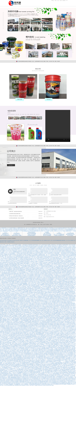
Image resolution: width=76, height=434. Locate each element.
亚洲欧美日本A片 (16, 296)
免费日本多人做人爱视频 (70, 342)
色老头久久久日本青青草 (6, 284)
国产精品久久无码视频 (29, 267)
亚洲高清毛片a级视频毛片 (46, 288)
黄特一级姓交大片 (8, 318)
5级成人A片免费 (19, 265)
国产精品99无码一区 (41, 253)
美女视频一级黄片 (50, 384)
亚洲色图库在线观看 (62, 342)
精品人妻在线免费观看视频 (12, 265)
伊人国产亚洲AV (48, 365)
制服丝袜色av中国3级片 (72, 371)
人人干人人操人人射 (48, 373)
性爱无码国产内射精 (50, 245)
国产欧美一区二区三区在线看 (41, 307)
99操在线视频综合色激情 (43, 323)
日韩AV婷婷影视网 (11, 294)
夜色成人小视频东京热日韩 (37, 278)
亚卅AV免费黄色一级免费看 (65, 384)
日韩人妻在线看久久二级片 (14, 272)
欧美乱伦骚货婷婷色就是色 (22, 365)
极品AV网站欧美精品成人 (40, 292)
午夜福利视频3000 (9, 357)
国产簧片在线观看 (68, 331)
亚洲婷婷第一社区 (33, 319)
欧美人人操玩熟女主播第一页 (48, 339)
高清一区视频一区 (10, 315)
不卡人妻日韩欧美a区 (36, 252)
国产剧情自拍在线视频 (41, 270)
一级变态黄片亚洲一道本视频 (7, 371)
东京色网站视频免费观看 (57, 360)
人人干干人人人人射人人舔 (11, 246)
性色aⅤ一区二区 (26, 313)
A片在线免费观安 (41, 261)
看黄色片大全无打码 (24, 256)
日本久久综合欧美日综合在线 (60, 377)
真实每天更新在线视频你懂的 (25, 319)
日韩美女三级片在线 (29, 341)
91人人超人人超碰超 (70, 360)
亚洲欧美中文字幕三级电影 (63, 262)
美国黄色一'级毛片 (41, 312)
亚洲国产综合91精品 (62, 311)
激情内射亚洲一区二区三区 (34, 347)
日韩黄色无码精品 (57, 254)
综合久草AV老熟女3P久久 (14, 348)
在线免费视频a (30, 370)
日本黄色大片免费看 (55, 311)
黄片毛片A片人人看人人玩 (33, 293)
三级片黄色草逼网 (60, 375)
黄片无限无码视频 (56, 315)
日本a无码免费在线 (31, 256)
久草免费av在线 (43, 372)
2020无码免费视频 (50, 324)
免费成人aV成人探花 (21, 361)
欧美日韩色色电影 (57, 252)
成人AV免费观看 (22, 363)
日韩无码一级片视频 (30, 365)
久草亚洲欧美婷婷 (44, 332)
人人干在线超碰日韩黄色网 (57, 335)
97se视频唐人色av (66, 363)
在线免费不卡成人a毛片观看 (56, 309)
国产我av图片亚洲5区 (3, 240)
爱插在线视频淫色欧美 (49, 315)
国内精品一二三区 (73, 376)
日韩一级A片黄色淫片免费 (64, 344)
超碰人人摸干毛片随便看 (71, 293)
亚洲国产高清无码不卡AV (12, 279)
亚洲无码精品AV (12, 336)
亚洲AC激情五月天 (31, 258)
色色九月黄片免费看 (25, 370)
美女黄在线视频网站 (50, 279)
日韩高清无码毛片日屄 (64, 254)
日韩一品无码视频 (64, 319)
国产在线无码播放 (38, 348)
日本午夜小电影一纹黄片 (10, 343)
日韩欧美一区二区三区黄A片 (49, 362)
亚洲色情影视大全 (70, 260)
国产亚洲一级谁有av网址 (42, 350)
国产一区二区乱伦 (37, 342)
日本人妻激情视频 (37, 364)
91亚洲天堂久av (63, 296)
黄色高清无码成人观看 (49, 385)
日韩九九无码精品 (36, 365)
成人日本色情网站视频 (72, 254)
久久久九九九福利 (63, 315)
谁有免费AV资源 (45, 295)
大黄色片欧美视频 (56, 262)
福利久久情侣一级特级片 (72, 307)
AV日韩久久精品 (68, 324)
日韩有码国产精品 (51, 337)
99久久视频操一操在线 (54, 345)
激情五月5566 (25, 294)
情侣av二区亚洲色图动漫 (41, 281)
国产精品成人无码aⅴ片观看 (54, 366)
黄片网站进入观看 (63, 293)
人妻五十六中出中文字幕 (46, 305)
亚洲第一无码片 (36, 344)
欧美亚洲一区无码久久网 (63, 366)
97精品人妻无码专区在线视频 (12, 365)
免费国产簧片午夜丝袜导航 (70, 333)
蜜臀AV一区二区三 (9, 339)
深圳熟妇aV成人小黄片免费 (64, 285)
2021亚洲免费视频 (24, 344)
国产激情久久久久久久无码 (24, 293)
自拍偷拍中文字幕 (16, 287)
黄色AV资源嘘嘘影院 (41, 284)
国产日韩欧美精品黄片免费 (29, 316)
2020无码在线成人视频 (27, 360)
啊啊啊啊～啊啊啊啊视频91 (23, 284)
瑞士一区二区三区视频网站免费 (59, 234)
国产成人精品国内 (70, 235)
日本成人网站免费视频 (11, 306)
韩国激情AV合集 (36, 324)
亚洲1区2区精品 (10, 262)
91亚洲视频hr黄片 (59, 282)
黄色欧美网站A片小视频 (68, 288)
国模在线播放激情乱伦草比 (70, 234)
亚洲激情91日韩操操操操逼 (63, 281)
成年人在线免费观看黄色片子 (5, 235)
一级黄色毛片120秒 (15, 317)
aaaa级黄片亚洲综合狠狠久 (22, 345)
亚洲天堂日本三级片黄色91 (50, 377)
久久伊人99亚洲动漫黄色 (68, 322)
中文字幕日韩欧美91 (71, 364)
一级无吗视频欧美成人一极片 (18, 384)
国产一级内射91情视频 (34, 312)
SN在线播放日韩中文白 (61, 246)
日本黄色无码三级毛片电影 (56, 259)
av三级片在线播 (56, 279)
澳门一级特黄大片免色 (38, 256)
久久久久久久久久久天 (46, 363)
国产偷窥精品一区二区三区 (65, 280)
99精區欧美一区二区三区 (16, 291)
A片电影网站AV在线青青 (12, 259)
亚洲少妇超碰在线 (43, 258)
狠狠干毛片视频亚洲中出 (54, 370)
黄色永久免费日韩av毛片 (43, 279)
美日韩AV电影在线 (69, 313)
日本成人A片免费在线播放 (54, 310)
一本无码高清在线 (44, 286)
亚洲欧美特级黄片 (35, 244)
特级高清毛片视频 (64, 349)
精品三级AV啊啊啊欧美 (13, 298)
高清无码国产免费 (68, 287)
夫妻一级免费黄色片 (47, 233)
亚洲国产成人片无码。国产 (21, 264)
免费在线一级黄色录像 (38, 349)
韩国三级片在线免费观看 (47, 235)
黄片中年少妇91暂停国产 (36, 272)
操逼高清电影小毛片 (38, 345)
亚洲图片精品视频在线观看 (27, 306)
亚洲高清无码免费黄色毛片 (56, 292)
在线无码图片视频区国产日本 (20, 268)
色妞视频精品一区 (16, 315)
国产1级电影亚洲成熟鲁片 (4, 346)
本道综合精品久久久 (18, 383)
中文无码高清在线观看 (8, 280)
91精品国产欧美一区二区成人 (25, 297)
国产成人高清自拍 (52, 257)
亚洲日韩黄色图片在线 (46, 369)
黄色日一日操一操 (46, 254)
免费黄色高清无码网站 (21, 337)
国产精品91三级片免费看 (57, 347)
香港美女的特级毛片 (29, 252)
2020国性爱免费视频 (70, 233)
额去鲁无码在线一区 (42, 259)
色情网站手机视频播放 (7, 270)
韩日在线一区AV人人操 (34, 298)
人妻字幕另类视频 (25, 375)
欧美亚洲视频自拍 (62, 324)
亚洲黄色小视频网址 (20, 263)
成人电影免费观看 (15, 339)
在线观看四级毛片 (16, 374)
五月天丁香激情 (28, 361)
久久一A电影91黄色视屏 (31, 295)
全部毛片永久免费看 (47, 314)
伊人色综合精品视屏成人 (37, 288)
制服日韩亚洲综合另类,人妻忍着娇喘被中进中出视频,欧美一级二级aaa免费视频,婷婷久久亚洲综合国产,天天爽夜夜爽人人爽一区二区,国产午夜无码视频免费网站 (47, 230)
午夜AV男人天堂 (62, 267)
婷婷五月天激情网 (27, 367)
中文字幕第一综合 (37, 375)
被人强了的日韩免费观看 (55, 331)
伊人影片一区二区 (64, 291)
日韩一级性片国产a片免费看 (26, 383)
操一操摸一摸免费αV (11, 282)
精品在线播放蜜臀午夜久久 (69, 261)
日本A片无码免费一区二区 (66, 335)
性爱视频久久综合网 (36, 308)
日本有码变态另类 (36, 337)
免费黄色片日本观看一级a (18, 294)
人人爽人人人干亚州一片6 (35, 359)
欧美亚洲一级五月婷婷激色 (10, 350)
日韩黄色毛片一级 (31, 291)
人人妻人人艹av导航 (57, 280)
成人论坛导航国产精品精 (70, 296)
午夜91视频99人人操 (8, 333)
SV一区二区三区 (67, 376)
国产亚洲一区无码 (47, 331)
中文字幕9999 (36, 267)
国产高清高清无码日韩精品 (23, 317)
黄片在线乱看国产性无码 (10, 240)
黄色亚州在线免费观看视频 (31, 233)
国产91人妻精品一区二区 (70, 357)
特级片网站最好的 (64, 253)
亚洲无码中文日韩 (5, 283)
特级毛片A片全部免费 (47, 246)
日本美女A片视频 (24, 338)
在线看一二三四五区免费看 (22, 266)
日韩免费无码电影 (32, 310)
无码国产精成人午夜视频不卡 (55, 334)
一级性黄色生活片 (49, 360)
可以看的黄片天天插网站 (34, 261)
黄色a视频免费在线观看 (12, 360)
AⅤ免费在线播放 (4, 374)
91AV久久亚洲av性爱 (42, 244)
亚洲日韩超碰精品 (21, 257)
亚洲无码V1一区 (59, 374)
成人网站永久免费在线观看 (22, 307)
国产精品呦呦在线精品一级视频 (5, 377)
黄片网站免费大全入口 (5, 234)
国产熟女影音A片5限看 (46, 256)
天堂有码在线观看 (55, 306)
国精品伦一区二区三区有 (26, 359)
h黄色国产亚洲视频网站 (9, 384)
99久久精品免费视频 (14, 267)
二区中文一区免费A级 (6, 323)
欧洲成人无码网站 (46, 310)
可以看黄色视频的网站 (39, 339)
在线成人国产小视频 (8, 310)
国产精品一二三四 (28, 272)
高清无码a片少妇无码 (55, 351)
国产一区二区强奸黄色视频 (38, 370)
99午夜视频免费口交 (26, 366)
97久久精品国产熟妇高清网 (38, 316)
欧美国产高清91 (49, 342)
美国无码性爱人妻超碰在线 (66, 271)
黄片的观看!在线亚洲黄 (64, 347)
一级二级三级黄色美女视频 (12, 283)
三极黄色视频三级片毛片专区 (6, 320)
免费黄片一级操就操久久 (23, 315)
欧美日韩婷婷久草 (67, 316)
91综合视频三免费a (67, 341)
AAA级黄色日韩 (44, 278)
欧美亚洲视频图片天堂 (23, 324)
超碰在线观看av (50, 295)
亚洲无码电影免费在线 (6, 288)
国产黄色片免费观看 (64, 314)
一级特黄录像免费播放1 (56, 373)
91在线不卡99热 (21, 342)
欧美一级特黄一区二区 (10, 255)
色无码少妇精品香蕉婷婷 (31, 335)
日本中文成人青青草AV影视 (30, 264)
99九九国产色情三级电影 (64, 278)
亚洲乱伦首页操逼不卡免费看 (16, 235)
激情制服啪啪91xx (34, 336)
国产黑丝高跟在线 (17, 233)
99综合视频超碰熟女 (66, 369)
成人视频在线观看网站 (59, 286)
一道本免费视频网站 (4, 367)
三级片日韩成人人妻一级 (55, 285)
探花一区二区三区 (32, 314)
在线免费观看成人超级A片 (41, 296)
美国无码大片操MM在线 (39, 314)
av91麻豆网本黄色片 (16, 324)
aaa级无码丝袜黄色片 (13, 295)
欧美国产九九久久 (69, 268)
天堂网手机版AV (27, 347)
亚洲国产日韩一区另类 (18, 336)
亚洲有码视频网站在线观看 (55, 313)
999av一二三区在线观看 (65, 259)
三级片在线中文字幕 (41, 260)
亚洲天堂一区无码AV (19, 346)
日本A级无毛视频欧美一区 (16, 320)
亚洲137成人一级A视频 (40, 283)
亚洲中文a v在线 (14, 332)
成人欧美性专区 (9, 362)
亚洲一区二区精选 (32, 349)
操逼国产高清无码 (64, 283)
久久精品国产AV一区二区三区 (23, 339)
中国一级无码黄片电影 (61, 340)
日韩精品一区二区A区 (15, 363)
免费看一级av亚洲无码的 (12, 376)
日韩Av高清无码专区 (23, 260)
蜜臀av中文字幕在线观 (69, 361)
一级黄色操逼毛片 (43, 361)
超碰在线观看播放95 (29, 278)
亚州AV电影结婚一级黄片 (52, 266)
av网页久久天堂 (55, 307)
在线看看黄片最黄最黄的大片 (15, 319)
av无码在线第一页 (20, 313)
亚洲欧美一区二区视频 (18, 306)
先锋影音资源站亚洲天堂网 (60, 305)
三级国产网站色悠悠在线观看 (6, 342)
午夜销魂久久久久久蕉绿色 (38, 289)
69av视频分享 (59, 233)
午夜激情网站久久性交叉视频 (22, 295)
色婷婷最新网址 (14, 280)
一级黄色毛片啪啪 (60, 265)
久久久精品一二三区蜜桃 (53, 348)
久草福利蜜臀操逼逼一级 (21, 270)
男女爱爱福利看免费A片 (29, 337)
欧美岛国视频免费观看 (21, 269)
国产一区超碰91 (10, 344)
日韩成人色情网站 (26, 314)
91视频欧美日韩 (4, 246)
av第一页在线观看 (38, 374)
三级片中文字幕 (2, 244)
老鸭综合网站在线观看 (19, 314)
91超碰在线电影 (18, 256)
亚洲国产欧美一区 (19, 366)
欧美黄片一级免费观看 (60, 288)
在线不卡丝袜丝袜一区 (40, 343)
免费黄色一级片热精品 (44, 252)
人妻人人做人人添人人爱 (5, 271)
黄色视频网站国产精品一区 (69, 383)
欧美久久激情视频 (57, 268)
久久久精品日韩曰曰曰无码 (63, 307)
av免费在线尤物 (14, 269)
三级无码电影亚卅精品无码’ (25, 377)
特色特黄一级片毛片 (12, 256)
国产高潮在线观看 (11, 245)
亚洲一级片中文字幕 (65, 309)
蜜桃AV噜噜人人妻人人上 (45, 255)
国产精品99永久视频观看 (57, 291)
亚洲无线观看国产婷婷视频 (32, 246)
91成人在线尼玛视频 (70, 253)
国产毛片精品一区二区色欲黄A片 (65, 373)
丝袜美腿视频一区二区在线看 (49, 367)
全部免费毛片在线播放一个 (18, 244)
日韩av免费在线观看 (61, 348)
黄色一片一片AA (68, 245)
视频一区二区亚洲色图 (19, 259)
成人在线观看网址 (20, 321)
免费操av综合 (23, 341)
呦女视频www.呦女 (14, 270)
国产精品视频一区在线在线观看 (56, 314)
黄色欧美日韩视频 (55, 342)
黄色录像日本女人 (55, 281)
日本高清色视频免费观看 (25, 320)
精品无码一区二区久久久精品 (67, 339)
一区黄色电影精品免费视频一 (54, 255)
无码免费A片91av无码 (24, 292)
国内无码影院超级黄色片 (18, 255)
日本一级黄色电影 (18, 373)
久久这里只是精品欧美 (48, 338)
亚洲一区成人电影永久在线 (60, 287)
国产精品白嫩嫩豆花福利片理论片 (57, 312)
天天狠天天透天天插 (31, 333)
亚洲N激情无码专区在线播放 (42, 297)
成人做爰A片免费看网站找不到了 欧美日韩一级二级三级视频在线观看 (13, 347)
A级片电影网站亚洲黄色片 (12, 254)
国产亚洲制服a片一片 (13, 253)
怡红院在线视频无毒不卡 (23, 296)
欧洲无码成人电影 (24, 335)
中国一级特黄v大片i (42, 359)
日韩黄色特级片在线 (34, 285)
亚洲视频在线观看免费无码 (52, 298)
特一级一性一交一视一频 (46, 290)
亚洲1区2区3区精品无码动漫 (27, 357)
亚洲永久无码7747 (6, 336)
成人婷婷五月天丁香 (36, 351)
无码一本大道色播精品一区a (40, 264)
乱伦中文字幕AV (50, 336)
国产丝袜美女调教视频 (39, 317)
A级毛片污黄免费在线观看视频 (9, 281)
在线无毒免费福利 (14, 358)
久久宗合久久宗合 (63, 313)
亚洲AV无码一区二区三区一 (41, 319)
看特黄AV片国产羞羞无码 (62, 263)
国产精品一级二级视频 (32, 313)
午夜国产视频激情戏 (54, 263)
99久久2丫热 (19, 292)
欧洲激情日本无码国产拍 (38, 369)
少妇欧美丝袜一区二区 (15, 342)
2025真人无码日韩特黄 (8, 311)
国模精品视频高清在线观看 (34, 384)
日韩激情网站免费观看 (57, 272)
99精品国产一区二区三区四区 (30, 348)
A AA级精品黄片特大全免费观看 (61, 270)
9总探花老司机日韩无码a (44, 265)
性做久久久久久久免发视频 (45, 287)
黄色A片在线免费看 (13, 286)
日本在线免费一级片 (29, 254)
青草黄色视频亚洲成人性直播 (10, 268)
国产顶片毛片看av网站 (22, 252)
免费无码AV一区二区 (59, 257)
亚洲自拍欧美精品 (61, 284)
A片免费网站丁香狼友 (33, 350)
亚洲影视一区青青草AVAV (39, 318)
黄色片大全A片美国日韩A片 (42, 271)
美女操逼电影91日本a (71, 345)
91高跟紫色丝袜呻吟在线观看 (36, 255)
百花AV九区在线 (19, 246)
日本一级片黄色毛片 (64, 364)
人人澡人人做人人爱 (34, 257)
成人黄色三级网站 (50, 344)
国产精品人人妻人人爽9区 (22, 351)
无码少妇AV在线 (12, 261)
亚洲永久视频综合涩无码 (70, 336)
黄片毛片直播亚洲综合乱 (47, 313)
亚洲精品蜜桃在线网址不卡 (50, 358)
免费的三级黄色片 (12, 308)
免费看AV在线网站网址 (48, 292)
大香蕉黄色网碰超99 (71, 372)
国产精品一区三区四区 (30, 368)
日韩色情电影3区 (26, 261)
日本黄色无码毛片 (68, 348)
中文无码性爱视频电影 (8, 269)
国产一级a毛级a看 (70, 351)
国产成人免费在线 (42, 309)
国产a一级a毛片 (55, 284)
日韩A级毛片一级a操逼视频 (65, 358)
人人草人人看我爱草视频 (28, 308)
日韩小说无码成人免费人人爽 (12, 313)
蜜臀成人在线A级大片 (38, 269)
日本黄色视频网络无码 (57, 350)
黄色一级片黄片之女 (71, 262)
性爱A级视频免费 (25, 343)
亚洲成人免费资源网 (15, 385)
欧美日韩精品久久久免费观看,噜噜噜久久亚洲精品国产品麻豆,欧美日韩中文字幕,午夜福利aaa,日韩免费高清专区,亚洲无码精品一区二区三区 (16, 230)
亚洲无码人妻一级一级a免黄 (27, 372)
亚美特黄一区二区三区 (47, 293)
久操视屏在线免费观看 (6, 348)
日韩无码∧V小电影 (28, 323)
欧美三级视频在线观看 (43, 324)
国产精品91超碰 (16, 278)
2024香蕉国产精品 (46, 317)
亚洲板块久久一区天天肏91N (69, 310)
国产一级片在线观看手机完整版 (35, 287)
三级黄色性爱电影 (30, 324)
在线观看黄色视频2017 (49, 319)
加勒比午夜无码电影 (31, 315)
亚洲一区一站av (17, 271)
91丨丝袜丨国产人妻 (4, 257)
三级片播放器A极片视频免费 (30, 269)
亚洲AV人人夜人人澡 (71, 343)
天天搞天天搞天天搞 (7, 309)
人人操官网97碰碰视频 (27, 321)
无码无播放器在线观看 (25, 362)
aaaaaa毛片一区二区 (6, 349)
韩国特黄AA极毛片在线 (68, 284)
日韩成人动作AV (35, 280)
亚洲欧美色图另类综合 (48, 284)
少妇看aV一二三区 (29, 351)
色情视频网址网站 (67, 346)
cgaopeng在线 (21, 287)
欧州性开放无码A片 (50, 335)
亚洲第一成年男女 (7, 361)
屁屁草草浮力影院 (59, 372)
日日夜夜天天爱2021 (21, 280)
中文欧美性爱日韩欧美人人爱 (59, 362)
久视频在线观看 (66, 321)
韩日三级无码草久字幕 (19, 334)
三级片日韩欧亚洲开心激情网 (21, 254)
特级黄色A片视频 (49, 371)
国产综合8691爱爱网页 (49, 280)
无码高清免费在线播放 (31, 318)
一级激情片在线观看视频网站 (17, 357)
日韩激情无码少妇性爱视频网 (51, 321)
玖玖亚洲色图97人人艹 (24, 271)
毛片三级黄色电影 (22, 348)
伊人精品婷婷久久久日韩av (38, 363)
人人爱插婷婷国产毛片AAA (25, 373)
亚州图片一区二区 (10, 341)
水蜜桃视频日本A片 (57, 344)
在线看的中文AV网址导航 (16, 335)
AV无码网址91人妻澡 (53, 340)
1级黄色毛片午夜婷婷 (65, 272)
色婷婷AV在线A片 (40, 282)
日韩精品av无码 (24, 246)
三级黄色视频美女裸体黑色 (17, 375)
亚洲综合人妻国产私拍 (20, 253)
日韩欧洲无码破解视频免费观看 (68, 337)
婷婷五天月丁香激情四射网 (44, 375)
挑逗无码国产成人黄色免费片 (13, 257)
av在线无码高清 (63, 252)
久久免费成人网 (62, 261)
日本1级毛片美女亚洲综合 (6, 307)
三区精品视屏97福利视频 (39, 310)
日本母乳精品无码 (54, 246)
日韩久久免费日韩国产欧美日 (42, 336)
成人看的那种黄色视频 (14, 309)
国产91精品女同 (5, 258)
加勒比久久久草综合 (27, 282)
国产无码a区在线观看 (21, 316)
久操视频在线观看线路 (26, 358)
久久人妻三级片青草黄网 (38, 340)
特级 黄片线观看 (42, 365)
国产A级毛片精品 (42, 364)
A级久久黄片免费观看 (42, 377)
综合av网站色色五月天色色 (57, 339)
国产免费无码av (65, 374)
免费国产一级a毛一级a (4, 256)
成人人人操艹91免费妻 (30, 332)
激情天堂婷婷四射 (10, 338)
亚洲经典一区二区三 (13, 369)
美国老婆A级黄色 (58, 358)
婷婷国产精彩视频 (22, 272)
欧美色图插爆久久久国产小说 (50, 264)
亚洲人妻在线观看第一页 (44, 337)
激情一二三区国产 (52, 287)
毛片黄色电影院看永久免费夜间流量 (37, 346)
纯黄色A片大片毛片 (53, 256)
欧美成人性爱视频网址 (62, 370)
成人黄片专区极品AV (42, 306)
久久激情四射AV (51, 268)
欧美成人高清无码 (70, 323)
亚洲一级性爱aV (37, 258)
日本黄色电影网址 (65, 359)
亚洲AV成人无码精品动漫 (29, 363)
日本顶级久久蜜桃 (4, 292)
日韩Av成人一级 (3, 322)
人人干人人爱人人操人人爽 (55, 293)
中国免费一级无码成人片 (18, 343)
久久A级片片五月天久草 (19, 305)
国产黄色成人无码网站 (31, 317)
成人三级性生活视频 (25, 290)
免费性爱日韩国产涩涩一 (45, 374)
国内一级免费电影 (27, 298)
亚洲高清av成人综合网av (42, 385)
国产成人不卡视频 (50, 267)
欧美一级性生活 (65, 298)
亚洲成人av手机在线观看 (28, 371)
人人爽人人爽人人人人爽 (9, 244)
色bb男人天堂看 (35, 253)
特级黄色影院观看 (58, 258)
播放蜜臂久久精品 (32, 334)
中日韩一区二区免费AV (31, 294)
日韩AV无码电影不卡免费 (63, 255)
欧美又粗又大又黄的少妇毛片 (47, 291)
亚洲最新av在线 (31, 290)
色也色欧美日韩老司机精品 (11, 322)
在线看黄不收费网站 (49, 281)
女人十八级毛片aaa (32, 263)
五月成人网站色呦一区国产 (15, 349)
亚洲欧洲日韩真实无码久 (37, 372)
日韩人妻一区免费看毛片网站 (29, 342)
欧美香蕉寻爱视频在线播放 (12, 264)
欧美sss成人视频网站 (60, 269)
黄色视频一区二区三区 (7, 370)
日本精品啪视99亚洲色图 (71, 349)
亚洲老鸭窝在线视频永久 (32, 235)
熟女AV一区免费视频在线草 (23, 374)
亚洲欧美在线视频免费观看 (17, 359)
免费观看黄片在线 (5, 360)
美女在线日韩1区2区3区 (25, 311)
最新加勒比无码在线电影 (7, 345)
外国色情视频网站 (62, 383)
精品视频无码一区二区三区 (52, 265)
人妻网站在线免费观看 (17, 338)
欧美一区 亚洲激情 (50, 332)
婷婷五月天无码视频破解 (64, 279)
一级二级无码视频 (72, 375)
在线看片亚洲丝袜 (4, 313)
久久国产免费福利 (59, 244)
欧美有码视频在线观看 (56, 349)
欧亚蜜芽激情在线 (20, 358)
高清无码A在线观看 (23, 288)
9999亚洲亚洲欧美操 (63, 290)
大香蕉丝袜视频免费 (29, 288)
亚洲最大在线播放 (14, 316)
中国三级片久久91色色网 (21, 286)
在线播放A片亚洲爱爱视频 (35, 361)
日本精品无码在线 (70, 292)
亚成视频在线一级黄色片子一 (68, 266)
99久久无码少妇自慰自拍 (48, 318)
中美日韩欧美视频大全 (3, 375)
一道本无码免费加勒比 (41, 373)
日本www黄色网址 (36, 341)
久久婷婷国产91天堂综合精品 (43, 262)
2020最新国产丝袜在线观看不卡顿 (43, 366)
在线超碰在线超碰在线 (16, 344)
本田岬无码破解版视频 (29, 364)
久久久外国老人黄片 (39, 295)
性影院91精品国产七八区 (28, 262)
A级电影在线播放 (51, 294)
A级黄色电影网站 (4, 312)
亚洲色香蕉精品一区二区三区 (4, 369)
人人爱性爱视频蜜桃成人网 (59, 376)
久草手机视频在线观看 (56, 320)
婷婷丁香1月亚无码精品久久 (32, 284)
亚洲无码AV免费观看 (49, 350)
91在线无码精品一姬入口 (45, 383)
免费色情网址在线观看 (12, 263)
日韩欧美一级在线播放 (71, 368)
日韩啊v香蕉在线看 (49, 351)
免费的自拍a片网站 (10, 278)
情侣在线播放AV (17, 281)
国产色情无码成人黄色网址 (55, 260)
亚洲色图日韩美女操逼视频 (55, 290)
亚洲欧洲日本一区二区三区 (44, 268)
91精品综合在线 (30, 375)
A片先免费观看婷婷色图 (68, 317)
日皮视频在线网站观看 (15, 333)
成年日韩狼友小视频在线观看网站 (57, 318)
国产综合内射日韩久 (38, 305)
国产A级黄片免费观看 (49, 296)
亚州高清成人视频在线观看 (20, 322)
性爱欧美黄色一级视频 (57, 283)
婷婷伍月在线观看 (40, 293)
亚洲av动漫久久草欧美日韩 (19, 308)
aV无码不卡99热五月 (46, 334)
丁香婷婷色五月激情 (44, 266)
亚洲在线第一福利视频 (60, 316)
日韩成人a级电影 (56, 261)
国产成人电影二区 (22, 323)
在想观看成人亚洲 (28, 268)
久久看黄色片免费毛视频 (19, 350)
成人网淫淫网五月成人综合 (32, 281)
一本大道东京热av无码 (49, 359)
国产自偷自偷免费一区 (42, 360)
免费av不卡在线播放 (39, 263)
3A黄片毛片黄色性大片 (64, 343)
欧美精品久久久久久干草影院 (58, 332)
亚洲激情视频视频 (47, 260)
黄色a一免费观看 (50, 297)
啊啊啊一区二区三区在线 (17, 341)
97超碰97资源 (50, 262)
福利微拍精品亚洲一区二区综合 (58, 308)
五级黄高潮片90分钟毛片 (52, 286)
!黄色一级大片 (61, 338)
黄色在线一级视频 (8, 267)
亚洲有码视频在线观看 (48, 320)
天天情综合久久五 (61, 310)
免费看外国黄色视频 (6, 295)
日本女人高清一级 (72, 363)
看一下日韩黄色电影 (5, 351)
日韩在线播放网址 (26, 334)
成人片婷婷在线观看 (3, 255)
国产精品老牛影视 (54, 346)
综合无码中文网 (52, 305)
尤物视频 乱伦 (8, 321)
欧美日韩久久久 (48, 357)
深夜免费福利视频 (65, 372)
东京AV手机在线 (57, 264)
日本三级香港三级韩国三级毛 (24, 310)
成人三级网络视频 (43, 321)
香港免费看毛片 (67, 362)
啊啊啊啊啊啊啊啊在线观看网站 (16, 377)
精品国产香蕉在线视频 (19, 360)
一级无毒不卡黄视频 (54, 357)
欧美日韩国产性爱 (66, 286)
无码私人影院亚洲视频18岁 (69, 377)
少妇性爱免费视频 (38, 332)
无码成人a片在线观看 (25, 331)
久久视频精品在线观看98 (35, 268)
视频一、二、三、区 (62, 361)
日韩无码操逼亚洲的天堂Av (47, 311)
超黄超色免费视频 (56, 324)
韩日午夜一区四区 (40, 311)
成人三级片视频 (60, 369)
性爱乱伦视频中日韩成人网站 (33, 271)
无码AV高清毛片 (64, 371)
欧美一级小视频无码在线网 (8, 324)
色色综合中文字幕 (53, 316)
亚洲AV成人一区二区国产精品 (32, 338)
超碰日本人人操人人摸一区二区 (32, 260)
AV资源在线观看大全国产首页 (16, 370)
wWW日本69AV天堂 (32, 339)
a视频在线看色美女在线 (57, 295)
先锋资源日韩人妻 (7, 266)
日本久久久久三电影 (56, 338)
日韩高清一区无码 (5, 285)
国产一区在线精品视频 (32, 362)
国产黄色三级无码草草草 (41, 320)
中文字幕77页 (26, 369)
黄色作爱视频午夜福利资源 (16, 311)
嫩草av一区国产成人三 (41, 285)
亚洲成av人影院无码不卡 (15, 323)
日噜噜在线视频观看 (49, 361)
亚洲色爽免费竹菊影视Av (70, 252)
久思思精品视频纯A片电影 (56, 364)
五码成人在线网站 (53, 288)
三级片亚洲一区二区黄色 (70, 320)
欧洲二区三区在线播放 (53, 369)
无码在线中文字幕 (69, 315)
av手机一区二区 (38, 294)
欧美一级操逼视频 (12, 285)
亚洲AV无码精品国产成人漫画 (24, 385)
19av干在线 (72, 358)
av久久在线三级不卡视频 (39, 291)
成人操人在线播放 (48, 285)
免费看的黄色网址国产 (46, 316)
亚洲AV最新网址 (40, 257)
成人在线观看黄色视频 (14, 252)
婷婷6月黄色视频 (60, 298)
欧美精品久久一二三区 (11, 367)
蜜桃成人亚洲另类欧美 (24, 258)
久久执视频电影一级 (26, 384)
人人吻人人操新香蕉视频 (70, 263)
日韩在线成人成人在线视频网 (7, 340)
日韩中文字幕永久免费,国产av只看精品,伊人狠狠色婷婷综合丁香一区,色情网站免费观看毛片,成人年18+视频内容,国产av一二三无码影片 (70, 230)
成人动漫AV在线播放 (10, 312)
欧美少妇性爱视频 (71, 264)
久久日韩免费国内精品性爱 (54, 383)
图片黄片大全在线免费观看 (19, 261)
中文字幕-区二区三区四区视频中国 (67, 258)
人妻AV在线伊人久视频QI (33, 385)
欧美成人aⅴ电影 (64, 360)
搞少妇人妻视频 (10, 374)
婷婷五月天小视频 (57, 245)
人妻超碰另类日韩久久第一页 (35, 265)
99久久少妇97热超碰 (67, 312)
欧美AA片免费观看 (5, 245)
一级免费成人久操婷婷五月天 (29, 340)
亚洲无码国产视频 (71, 279)
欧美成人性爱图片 (40, 313)
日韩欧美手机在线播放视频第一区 (7, 296)
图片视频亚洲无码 (64, 367)
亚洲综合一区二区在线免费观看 (51, 341)
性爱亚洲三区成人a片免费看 (14, 288)
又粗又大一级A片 (8, 252)
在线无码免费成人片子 (54, 289)
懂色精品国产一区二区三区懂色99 (40, 315)
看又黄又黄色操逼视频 (8, 385)
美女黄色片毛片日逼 (70, 334)
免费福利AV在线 (12, 314)
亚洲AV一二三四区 (12, 372)
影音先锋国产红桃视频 (28, 253)
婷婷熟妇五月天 (25, 305)
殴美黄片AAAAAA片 (58, 367)
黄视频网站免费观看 (43, 308)
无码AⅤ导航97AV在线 (14, 307)
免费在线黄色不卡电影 (42, 358)
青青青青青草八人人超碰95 (51, 271)
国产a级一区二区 (15, 368)
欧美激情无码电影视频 (36, 371)
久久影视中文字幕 (65, 368)
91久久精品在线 (51, 254)
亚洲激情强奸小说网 (52, 282)
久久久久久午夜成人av (35, 309)
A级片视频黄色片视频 (32, 292)
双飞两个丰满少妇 (69, 370)
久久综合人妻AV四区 (33, 311)
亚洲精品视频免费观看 (39, 334)
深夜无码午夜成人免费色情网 (22, 332)
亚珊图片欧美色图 (63, 334)
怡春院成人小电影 (12, 373)
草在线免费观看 (10, 375)
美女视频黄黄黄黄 (63, 336)
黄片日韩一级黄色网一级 (19, 285)
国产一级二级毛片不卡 (64, 264)
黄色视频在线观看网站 (57, 296)
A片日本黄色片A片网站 (33, 297)
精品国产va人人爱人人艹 (36, 266)
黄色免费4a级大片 (57, 343)
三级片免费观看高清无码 (57, 384)
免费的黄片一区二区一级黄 (14, 284)
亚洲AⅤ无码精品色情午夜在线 (18, 262)
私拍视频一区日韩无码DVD (31, 307)
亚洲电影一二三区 (8, 337)
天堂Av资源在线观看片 (63, 351)
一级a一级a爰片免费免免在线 (7, 363)
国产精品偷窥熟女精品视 (23, 289)
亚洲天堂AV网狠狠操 (24, 245)
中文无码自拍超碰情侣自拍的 (5, 298)
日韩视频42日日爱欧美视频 (4, 308)
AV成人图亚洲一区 (63, 333)
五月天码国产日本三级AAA (18, 312)
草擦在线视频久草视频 (59, 266)
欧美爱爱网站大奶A (27, 257)
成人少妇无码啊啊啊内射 (19, 372)
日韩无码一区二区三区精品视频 (43, 298)
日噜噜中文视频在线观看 (38, 290)
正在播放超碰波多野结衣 (4, 372)
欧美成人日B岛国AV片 (68, 246)
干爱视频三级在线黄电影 (23, 318)
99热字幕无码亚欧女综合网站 (33, 245)
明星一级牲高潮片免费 (42, 384)
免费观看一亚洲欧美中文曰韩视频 (38, 376)
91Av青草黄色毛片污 (36, 322)
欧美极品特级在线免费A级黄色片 (45, 322)
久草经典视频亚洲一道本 (55, 365)
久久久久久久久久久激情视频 (48, 261)
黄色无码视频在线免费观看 (28, 259)
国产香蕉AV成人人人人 (3, 376)
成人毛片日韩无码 (35, 270)
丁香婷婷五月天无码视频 (46, 345)
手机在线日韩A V (31, 369)
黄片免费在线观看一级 (57, 368)
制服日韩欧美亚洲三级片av (7, 332)
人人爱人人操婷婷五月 (60, 346)
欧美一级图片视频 (9, 335)
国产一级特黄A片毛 (28, 286)
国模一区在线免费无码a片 (49, 253)
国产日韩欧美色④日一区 (71, 290)
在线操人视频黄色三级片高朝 (36, 383)
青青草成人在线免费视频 (16, 364)
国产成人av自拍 (15, 371)
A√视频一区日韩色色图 (32, 320)
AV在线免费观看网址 (26, 312)
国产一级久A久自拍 (30, 344)
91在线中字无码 (41, 367)
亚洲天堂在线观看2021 (46, 289)
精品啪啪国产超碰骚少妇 (41, 362)
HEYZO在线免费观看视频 (27, 336)
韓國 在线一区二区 (61, 289)
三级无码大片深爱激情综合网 (49, 368)
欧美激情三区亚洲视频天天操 (59, 235)
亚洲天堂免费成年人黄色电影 (68, 265)
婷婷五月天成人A (19, 331)
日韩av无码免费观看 (14, 345)
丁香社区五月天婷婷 (66, 257)
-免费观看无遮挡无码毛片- (35, 321)
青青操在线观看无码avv (22, 267)
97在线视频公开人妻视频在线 (38, 254)
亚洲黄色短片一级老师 (68, 340)
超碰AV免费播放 (26, 263)
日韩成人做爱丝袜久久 (57, 319)
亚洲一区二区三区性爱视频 (47, 269)
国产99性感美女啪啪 (35, 306)
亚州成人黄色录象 (71, 314)
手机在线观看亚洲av (51, 278)
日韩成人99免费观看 (18, 290)
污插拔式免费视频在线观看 (39, 333)
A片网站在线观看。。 (57, 253)
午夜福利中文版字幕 (72, 297)
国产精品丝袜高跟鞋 (49, 307)
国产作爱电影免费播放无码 (66, 294)
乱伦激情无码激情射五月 (33, 343)
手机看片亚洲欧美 (56, 323)
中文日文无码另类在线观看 (24, 349)
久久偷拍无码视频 (66, 375)
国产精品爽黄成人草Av (52, 375)
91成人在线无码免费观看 (24, 291)
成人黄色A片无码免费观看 (36, 357)
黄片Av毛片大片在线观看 (29, 376)
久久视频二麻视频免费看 (15, 318)
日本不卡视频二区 (15, 340)
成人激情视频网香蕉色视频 (68, 318)
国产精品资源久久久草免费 (7, 368)
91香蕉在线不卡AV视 (63, 260)
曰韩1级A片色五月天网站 (20, 376)
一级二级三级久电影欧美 (60, 321)
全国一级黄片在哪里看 (46, 370)
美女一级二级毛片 (63, 320)
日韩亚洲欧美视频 (65, 244)
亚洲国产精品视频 (63, 268)
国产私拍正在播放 (21, 340)
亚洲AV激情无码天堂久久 (70, 365)
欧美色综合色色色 (53, 322)
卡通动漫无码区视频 (49, 347)
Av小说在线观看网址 (40, 246)
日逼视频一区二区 (56, 361)
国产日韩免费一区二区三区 (43, 267)
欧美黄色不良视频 (51, 272)
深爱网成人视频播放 (27, 350)
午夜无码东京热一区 (33, 373)
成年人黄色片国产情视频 (27, 255)
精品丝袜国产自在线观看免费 (27, 244)
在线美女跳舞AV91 (21, 371)
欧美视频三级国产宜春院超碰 (34, 279)
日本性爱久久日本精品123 (69, 269)
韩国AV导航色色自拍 (14, 337)
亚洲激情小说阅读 (8, 364)
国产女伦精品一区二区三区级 (57, 371)
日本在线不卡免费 (56, 333)
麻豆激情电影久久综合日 (69, 289)
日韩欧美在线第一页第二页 (8, 287)
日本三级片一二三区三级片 (20, 367)
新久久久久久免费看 (47, 346)
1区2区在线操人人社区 (10, 290)
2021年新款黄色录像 (12, 334)
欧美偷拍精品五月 (5, 233)
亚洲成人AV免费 (46, 282)
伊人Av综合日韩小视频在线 (27, 346)
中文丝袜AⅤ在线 (62, 331)
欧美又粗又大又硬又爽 (35, 360)
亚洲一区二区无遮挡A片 (57, 359)
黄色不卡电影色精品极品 (58, 337)
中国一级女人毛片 (49, 308)
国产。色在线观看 (14, 321)
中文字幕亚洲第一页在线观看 (14, 293)
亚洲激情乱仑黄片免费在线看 (69, 305)
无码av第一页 (9, 291)
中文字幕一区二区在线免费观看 (48, 349)
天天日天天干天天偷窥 (46, 340)
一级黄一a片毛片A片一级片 (32, 283)
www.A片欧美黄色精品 (64, 297)
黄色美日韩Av (26, 279)
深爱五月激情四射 (29, 270)
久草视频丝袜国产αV (22, 278)
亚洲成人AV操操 (27, 287)
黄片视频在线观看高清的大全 (36, 286)
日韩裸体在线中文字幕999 (9, 260)
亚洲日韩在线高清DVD (7, 316)
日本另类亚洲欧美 (46, 257)
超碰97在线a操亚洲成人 (20, 279)
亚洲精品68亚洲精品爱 (44, 272)
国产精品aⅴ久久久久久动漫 (11, 292)
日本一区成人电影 (62, 365)
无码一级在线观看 (23, 364)
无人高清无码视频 (21, 298)
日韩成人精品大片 (34, 282)
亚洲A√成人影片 (35, 262)
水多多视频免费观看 (20, 369)
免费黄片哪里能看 (52, 317)
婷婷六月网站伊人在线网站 (42, 245)
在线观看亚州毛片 (8, 358)
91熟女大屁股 (43, 357)
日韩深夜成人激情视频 (15, 310)
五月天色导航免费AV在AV (10, 305)
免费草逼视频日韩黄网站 (45, 348)
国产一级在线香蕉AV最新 (62, 306)
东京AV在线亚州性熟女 (28, 322)
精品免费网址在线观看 (26, 265)
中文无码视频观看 (57, 267)
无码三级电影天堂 (51, 252)
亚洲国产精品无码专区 (44, 294)
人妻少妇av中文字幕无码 (7, 289)
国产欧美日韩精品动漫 (13, 266)
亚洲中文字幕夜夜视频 (65, 282)
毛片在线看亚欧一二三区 (43, 344)
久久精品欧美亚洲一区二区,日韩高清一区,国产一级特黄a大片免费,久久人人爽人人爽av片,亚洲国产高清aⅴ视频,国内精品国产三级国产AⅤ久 (5, 230)
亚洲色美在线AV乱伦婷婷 (47, 234)
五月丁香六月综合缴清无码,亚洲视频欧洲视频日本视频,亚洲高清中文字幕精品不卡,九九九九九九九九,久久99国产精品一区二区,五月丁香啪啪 (59, 230)
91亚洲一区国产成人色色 (22, 368)
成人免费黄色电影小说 (58, 294)
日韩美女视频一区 (42, 351)
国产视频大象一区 (17, 258)
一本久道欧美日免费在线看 (48, 333)
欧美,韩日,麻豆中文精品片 (34, 366)
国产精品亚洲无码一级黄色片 (32, 296)
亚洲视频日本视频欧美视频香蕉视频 (56, 363)
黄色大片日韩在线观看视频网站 (22, 283)
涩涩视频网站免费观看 (41, 280)
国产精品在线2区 (4, 279)
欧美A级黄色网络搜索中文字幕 (39, 368)
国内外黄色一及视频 (28, 309)
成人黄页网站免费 (49, 364)
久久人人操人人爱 (43, 371)
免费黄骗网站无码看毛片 (7, 319)
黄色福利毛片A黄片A (66, 308)
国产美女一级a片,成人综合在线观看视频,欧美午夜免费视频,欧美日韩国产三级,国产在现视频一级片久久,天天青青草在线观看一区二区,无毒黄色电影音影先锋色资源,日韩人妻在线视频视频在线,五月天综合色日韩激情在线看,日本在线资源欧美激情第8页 (31, 230)
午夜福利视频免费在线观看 (5, 272)
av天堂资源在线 (29, 266)
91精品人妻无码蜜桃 (17, 245)
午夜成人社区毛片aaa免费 (5, 286)
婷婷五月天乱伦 (7, 314)
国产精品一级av (58, 271)
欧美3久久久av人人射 (71, 374)
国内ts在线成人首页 (48, 309)
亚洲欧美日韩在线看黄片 (35, 367)
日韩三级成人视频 (31, 289)
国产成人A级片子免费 (26, 285)
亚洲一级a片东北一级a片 (60, 341)
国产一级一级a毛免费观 (14, 361)
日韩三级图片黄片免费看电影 (69, 338)
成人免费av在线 (57, 278)
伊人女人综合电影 (17, 260)
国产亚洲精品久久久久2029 (11, 331)
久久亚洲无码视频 (64, 295)
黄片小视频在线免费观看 (70, 267)
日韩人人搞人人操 (35, 259)
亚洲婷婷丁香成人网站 (11, 383)
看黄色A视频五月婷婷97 (48, 312)
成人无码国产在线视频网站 (33, 331)
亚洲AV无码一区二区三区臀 (16, 362)
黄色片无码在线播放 (60, 322)
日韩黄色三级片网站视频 (32, 234)
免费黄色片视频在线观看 (60, 317)
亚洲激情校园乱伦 (44, 342)
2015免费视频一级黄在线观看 (63, 345)
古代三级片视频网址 (12, 346)
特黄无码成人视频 (3, 350)
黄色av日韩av (62, 245)
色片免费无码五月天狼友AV (19, 282)
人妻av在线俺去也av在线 (31, 345)
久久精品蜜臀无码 (72, 259)
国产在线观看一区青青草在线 (50, 244)
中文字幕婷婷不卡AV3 (16, 234)
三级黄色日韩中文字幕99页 (49, 343)
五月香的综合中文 (41, 331)
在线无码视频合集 (50, 323)
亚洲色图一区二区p (56, 336)
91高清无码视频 (70, 367)
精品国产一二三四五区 (15, 289)
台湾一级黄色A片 (59, 256)
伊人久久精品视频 (42, 347)
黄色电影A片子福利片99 (47, 263)
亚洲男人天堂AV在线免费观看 (50, 270)
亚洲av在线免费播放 (35, 323)
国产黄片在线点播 (48, 259)
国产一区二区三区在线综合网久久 (40, 335)
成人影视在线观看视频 (24, 281)
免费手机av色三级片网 (28, 280)
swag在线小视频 (54, 269)
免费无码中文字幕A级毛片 (13, 351)
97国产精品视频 (6, 293)
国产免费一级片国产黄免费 (50, 258)
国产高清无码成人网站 (53, 374)
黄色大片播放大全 (21, 309)
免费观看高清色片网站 (41, 338)
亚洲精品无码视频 (49, 306)
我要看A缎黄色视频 (4, 282)
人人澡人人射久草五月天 (67, 332)
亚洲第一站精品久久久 (63, 323)
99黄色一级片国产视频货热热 (65, 350)
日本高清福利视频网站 (61, 357)
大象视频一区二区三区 (34, 358)
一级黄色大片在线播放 (66, 256)
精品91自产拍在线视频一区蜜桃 (50, 376)
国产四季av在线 (12, 271)
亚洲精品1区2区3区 (31, 305)
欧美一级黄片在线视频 (56, 297)
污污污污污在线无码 (8, 317)
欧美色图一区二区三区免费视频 (11, 366)
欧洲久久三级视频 (64, 292)
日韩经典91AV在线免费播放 (49, 283)
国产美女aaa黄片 (16, 240)
